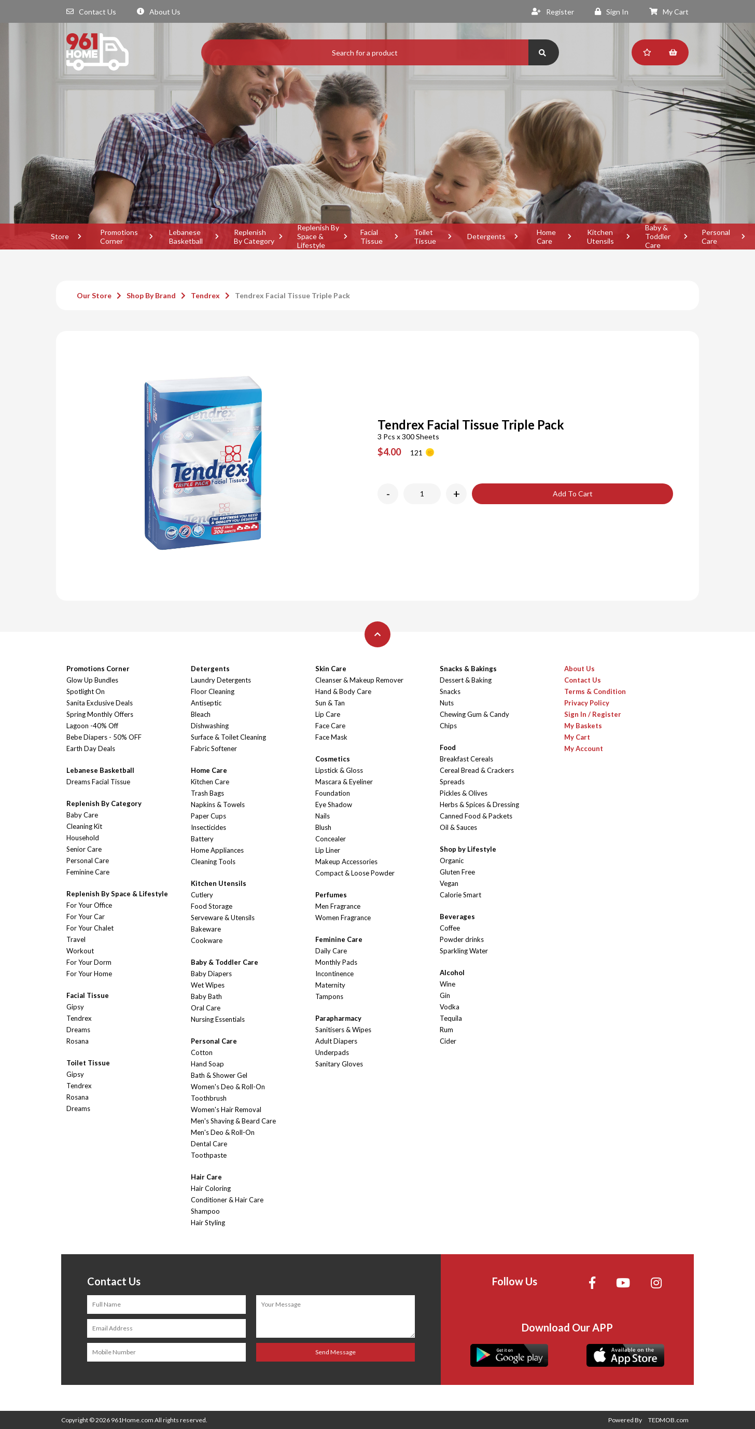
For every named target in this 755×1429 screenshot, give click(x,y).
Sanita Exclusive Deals (99, 703)
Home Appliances (217, 850)
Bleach (201, 714)
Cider (448, 1041)
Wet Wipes (208, 985)
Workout (80, 951)
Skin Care (330, 668)
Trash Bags (207, 793)
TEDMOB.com (668, 1420)
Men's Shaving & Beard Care (233, 1121)
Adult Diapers (336, 1041)
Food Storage (211, 906)
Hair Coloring (211, 1188)
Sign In (611, 11)
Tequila (451, 1018)
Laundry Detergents (221, 680)
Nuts (447, 703)
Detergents (486, 236)
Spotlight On (85, 691)
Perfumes (331, 895)
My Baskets (583, 726)
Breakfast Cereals (466, 759)
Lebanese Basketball (186, 236)
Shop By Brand (151, 295)
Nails (322, 816)
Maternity (330, 985)
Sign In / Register (592, 714)
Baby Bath (206, 996)
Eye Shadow (333, 804)
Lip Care (327, 714)
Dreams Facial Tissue (98, 782)
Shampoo (205, 1211)
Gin (445, 995)
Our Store (94, 295)
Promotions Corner (119, 236)
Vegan (449, 883)
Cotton (202, 1052)
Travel (76, 939)
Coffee (450, 928)
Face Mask (331, 737)
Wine (447, 984)
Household (82, 838)
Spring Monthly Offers (99, 714)
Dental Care (209, 1144)
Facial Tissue (371, 236)
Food (448, 747)
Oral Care (205, 1008)
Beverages (457, 916)
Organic (452, 860)
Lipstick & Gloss (339, 770)
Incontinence (334, 973)
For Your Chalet (90, 928)
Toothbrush (209, 1098)
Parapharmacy (338, 1018)
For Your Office (89, 905)
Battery (202, 839)
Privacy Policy (586, 703)
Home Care (546, 236)
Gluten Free (457, 872)
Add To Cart (573, 493)
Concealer (330, 839)
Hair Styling (208, 1222)
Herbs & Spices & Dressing (479, 804)
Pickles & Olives (463, 793)
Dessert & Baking (466, 680)
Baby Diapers (211, 973)
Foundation (332, 793)
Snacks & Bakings (468, 668)
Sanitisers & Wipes (343, 1029)
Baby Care (82, 815)
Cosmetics (332, 759)
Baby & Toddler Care (657, 236)
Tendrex (205, 295)
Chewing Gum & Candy (474, 714)
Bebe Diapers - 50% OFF (104, 737)
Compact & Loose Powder (355, 873)
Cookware (206, 940)
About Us (158, 11)
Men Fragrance (337, 906)
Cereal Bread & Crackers (477, 770)
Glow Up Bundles (92, 680)
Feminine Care (87, 872)
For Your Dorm (88, 962)
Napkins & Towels (218, 804)
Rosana (77, 1041)
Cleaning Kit (84, 826)
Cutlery (202, 895)
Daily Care (331, 951)
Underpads (332, 1052)
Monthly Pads (336, 962)
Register (553, 11)
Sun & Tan (330, 703)
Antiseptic (206, 703)
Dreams (78, 1029)
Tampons (329, 996)
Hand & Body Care (343, 691)
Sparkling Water (464, 951)
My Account (583, 748)
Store (60, 236)
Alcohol (452, 972)
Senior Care (84, 849)
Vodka (449, 1007)
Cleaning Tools (213, 861)
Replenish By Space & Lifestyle (318, 236)
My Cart (669, 11)
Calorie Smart (460, 895)
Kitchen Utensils (600, 236)
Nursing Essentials (218, 1019)
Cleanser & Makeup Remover (359, 680)
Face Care (330, 726)
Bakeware (206, 929)
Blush (323, 827)
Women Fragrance (343, 917)
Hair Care (206, 1177)
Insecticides (208, 827)
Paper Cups (208, 816)
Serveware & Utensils (223, 917)
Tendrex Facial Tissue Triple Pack (292, 295)
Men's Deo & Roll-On (223, 1132)
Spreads (452, 782)
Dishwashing (210, 726)
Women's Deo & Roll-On (228, 1087)
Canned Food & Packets (476, 816)
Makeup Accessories (346, 861)
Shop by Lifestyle (468, 849)
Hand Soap (207, 1064)
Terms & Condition (595, 691)
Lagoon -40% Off (92, 726)
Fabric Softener (214, 748)
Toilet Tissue (425, 236)
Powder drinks (462, 939)
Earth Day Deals (90, 748)
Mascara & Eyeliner (344, 782)
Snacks (450, 691)
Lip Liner (327, 850)
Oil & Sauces (458, 827)
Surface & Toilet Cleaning (228, 737)
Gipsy (75, 1007)
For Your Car (85, 916)
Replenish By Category (254, 236)
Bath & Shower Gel (219, 1075)
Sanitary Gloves (339, 1064)
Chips (448, 726)
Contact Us (91, 11)
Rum (446, 1029)
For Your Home (89, 973)
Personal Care (87, 860)
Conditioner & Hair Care (227, 1200)
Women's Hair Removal (226, 1109)
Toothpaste (209, 1155)
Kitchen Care (210, 782)
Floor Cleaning (212, 691)
